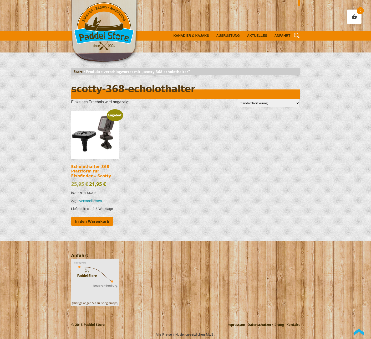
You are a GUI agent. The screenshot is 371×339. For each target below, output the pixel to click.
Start (78, 71)
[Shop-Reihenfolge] (268, 103)
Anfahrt (282, 35)
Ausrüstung (228, 35)
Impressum (235, 324)
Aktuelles (257, 35)
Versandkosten (90, 201)
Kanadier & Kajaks (191, 35)
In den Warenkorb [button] (92, 221)
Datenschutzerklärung (266, 324)
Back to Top (359, 332)
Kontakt (293, 324)
